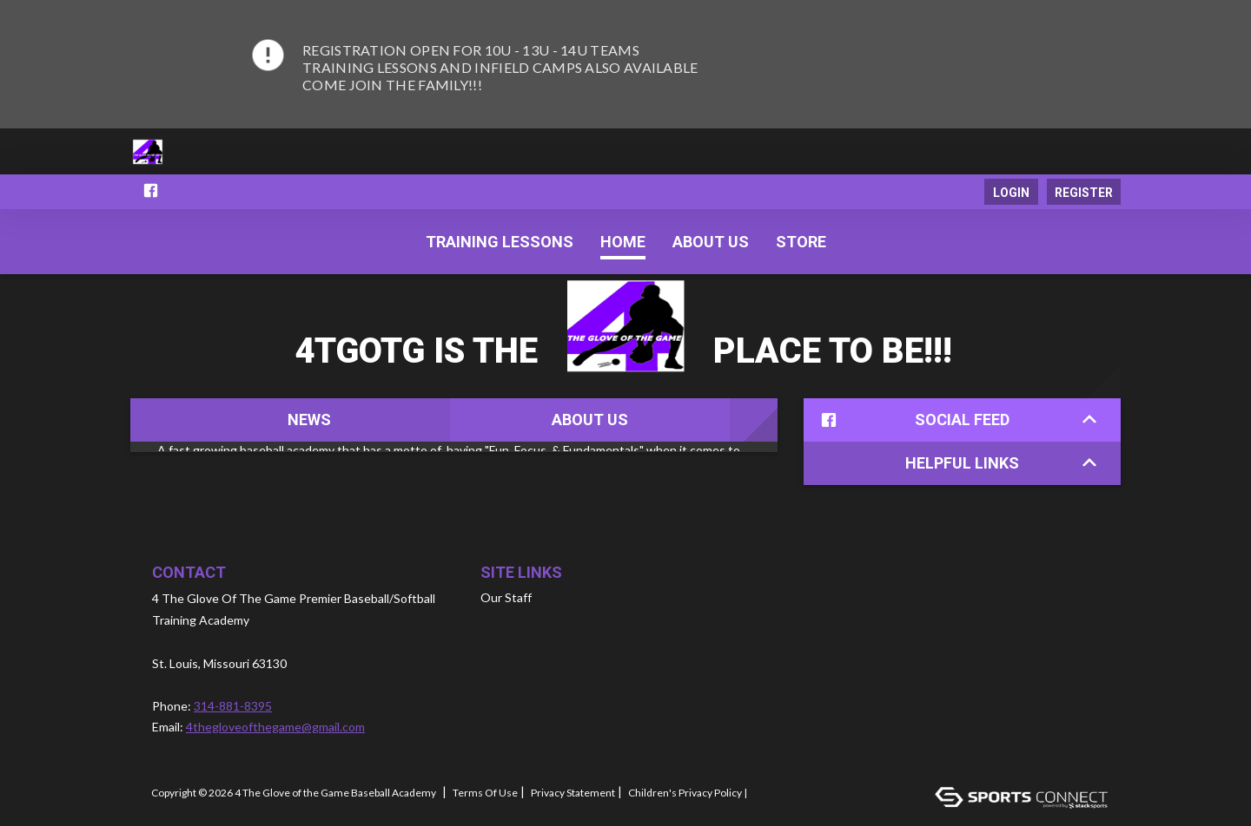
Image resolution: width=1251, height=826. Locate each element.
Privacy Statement (573, 793)
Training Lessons (499, 242)
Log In (772, 793)
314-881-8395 (233, 705)
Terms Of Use (485, 793)
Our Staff (506, 597)
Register (1084, 193)
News (309, 419)
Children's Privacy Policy (685, 793)
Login (1011, 193)
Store (801, 242)
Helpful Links (1000, 463)
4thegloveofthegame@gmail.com (275, 726)
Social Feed (955, 420)
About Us (590, 419)
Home (622, 242)
